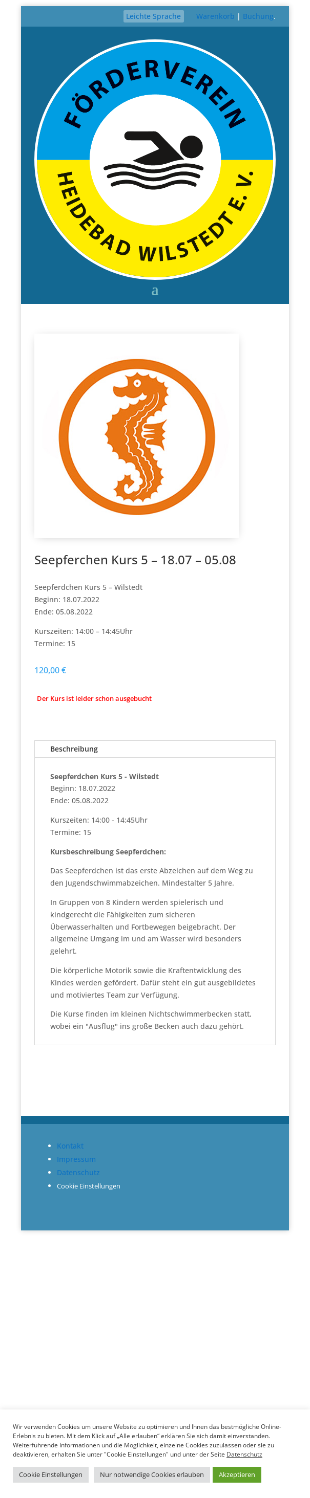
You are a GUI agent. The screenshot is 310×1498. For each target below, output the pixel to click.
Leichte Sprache (153, 16)
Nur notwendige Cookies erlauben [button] (152, 1474)
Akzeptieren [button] (237, 1474)
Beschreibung (74, 749)
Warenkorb (215, 16)
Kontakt (70, 1146)
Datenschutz (78, 1172)
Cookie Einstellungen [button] (88, 1186)
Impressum (76, 1159)
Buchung (258, 16)
